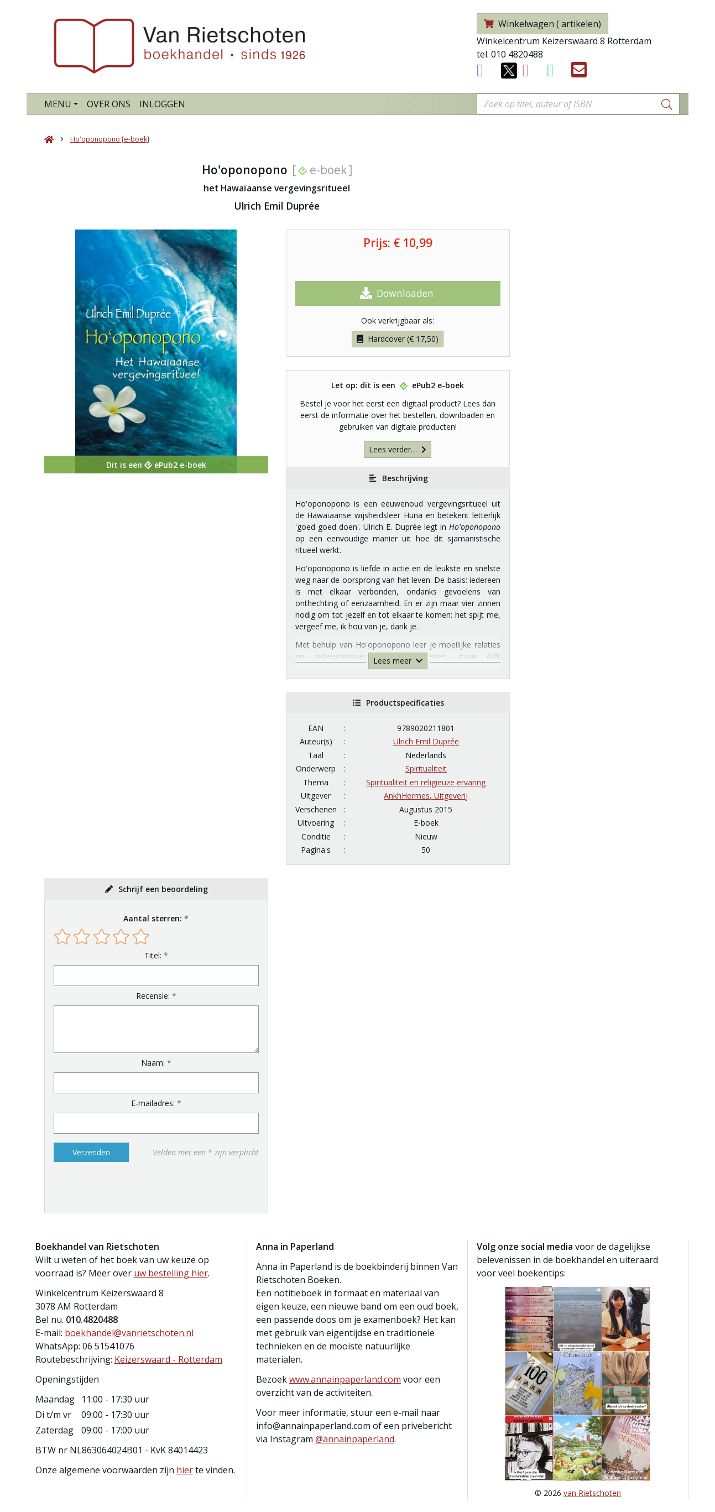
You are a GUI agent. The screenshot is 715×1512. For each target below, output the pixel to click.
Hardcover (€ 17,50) (398, 338)
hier (184, 1470)
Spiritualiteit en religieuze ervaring (426, 782)
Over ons (109, 104)
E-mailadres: (153, 1103)
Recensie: (153, 995)
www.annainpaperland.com (345, 1379)
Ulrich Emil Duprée (426, 741)
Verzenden (91, 1152)
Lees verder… (397, 449)
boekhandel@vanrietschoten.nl (129, 1333)
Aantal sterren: (152, 918)
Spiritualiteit (426, 768)
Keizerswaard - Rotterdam (168, 1359)
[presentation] (124, 1187)
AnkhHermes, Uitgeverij (426, 795)
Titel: (152, 955)
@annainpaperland (354, 1439)
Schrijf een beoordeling (163, 889)
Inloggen (162, 104)
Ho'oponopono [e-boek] (109, 139)
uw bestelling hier (171, 1273)
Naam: (153, 1062)
